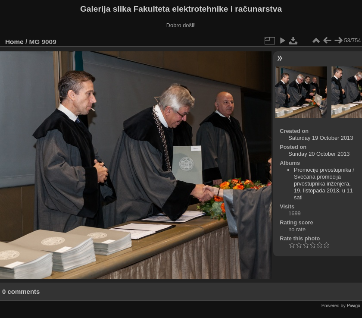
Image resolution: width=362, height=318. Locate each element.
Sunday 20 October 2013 (319, 154)
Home (14, 41)
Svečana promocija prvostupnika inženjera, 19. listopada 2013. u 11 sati (323, 187)
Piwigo (353, 305)
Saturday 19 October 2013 (320, 138)
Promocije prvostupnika (322, 170)
